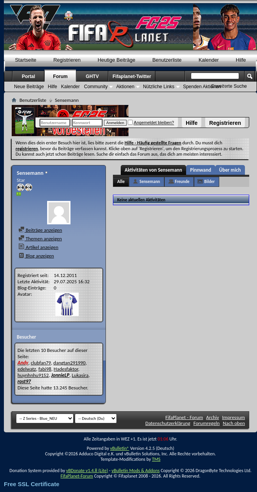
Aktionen (125, 86)
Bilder (209, 181)
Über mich (230, 170)
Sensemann (149, 181)
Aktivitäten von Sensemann (153, 170)
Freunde (182, 181)
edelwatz (27, 369)
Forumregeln (207, 423)
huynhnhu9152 (33, 375)
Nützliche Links (158, 86)
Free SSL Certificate (31, 484)
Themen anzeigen (40, 239)
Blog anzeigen (36, 256)
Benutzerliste (166, 60)
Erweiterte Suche (229, 86)
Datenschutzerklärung (167, 423)
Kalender (209, 60)
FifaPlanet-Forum (76, 476)
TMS (156, 459)
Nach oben (234, 423)
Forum (60, 76)
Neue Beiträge (29, 86)
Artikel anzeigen (38, 247)
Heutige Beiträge (117, 60)
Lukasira (80, 375)
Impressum (233, 417)
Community (96, 86)
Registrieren (225, 123)
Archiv (212, 417)
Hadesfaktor (66, 369)
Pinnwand (200, 170)
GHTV (92, 76)
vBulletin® (119, 448)
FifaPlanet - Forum (184, 417)
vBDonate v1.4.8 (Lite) (87, 470)
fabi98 (45, 369)
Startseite (25, 60)
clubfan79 (41, 363)
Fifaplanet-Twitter (132, 76)
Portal (28, 76)
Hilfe (191, 123)
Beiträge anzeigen (40, 230)
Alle (121, 181)
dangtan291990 (69, 363)
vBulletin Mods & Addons (135, 470)
